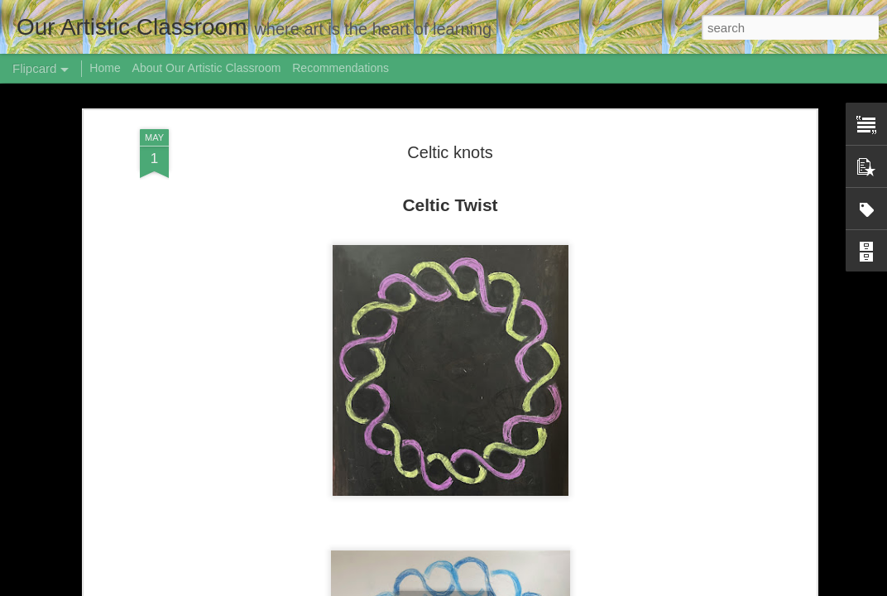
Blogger (592, 587)
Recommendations (340, 67)
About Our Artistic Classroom (206, 67)
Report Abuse (640, 587)
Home (104, 67)
